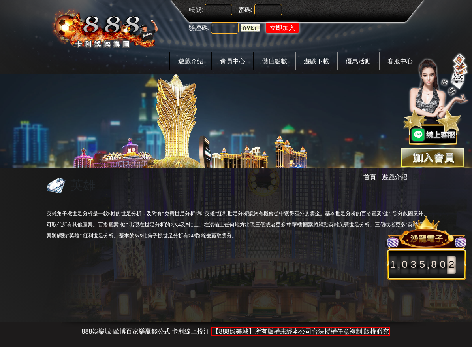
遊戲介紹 (190, 61)
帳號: (196, 9)
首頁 (369, 177)
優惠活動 (358, 61)
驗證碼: (199, 28)
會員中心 (232, 61)
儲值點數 (274, 61)
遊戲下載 (316, 61)
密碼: (245, 9)
